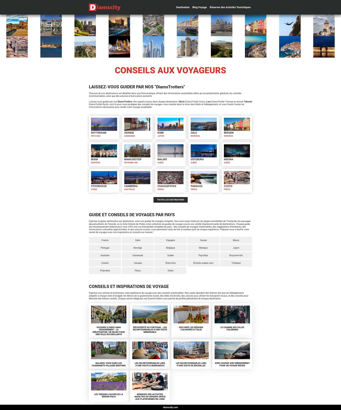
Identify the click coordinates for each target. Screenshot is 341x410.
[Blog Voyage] (199, 7)
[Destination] (183, 7)
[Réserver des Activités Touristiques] (230, 7)
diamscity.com (170, 407)
